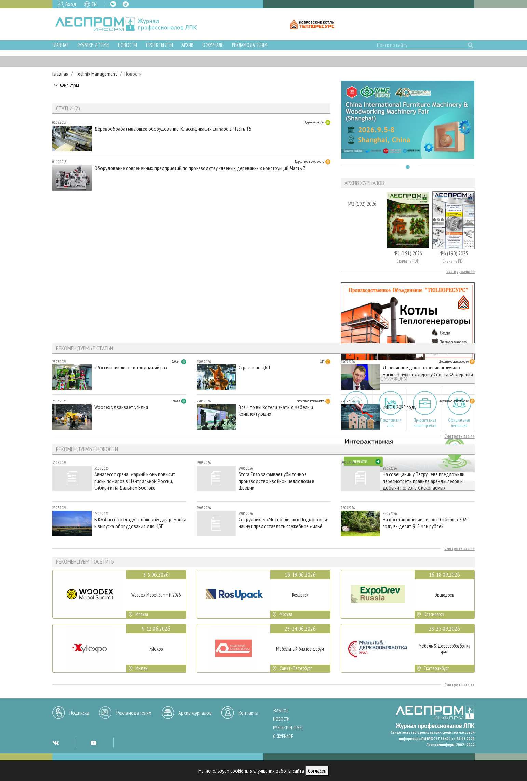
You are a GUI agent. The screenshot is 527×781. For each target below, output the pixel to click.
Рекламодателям (249, 45)
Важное (281, 711)
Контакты (248, 712)
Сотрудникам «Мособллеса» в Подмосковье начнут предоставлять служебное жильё (283, 522)
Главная (60, 45)
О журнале (212, 45)
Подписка (79, 712)
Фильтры (69, 85)
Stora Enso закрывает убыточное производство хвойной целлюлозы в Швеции (276, 481)
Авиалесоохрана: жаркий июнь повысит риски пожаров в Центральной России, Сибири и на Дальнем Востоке (134, 481)
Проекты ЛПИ (159, 45)
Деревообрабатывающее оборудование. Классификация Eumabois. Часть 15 (172, 129)
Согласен (317, 770)
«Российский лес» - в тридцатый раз (130, 367)
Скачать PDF (407, 261)
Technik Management (96, 73)
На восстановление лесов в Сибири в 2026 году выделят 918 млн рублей (426, 522)
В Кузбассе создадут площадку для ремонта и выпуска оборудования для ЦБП (140, 522)
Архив (187, 45)
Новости (127, 45)
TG (126, 4)
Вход (70, 4)
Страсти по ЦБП (254, 367)
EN (94, 4)
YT (93, 742)
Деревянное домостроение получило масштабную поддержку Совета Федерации (428, 370)
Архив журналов (195, 712)
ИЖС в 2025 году (399, 407)
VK (113, 4)
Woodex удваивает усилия (121, 407)
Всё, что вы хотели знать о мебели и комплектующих (276, 410)
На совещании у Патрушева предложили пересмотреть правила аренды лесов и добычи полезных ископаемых (423, 481)
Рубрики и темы (93, 45)
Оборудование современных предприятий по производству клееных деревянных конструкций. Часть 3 (200, 168)
